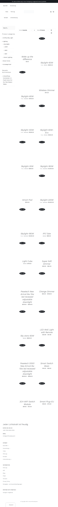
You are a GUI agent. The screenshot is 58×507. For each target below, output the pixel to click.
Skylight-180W (27, 233)
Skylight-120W (27, 130)
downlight (6, 44)
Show (41, 30)
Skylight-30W (27, 166)
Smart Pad (27, 200)
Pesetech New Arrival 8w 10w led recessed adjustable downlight (27, 296)
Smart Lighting (8, 57)
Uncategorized (7, 64)
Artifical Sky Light (8, 38)
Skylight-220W (46, 200)
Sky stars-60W (27, 336)
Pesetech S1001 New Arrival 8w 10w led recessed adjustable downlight (27, 368)
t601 (6, 54)
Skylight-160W (46, 166)
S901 (6, 50)
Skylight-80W (27, 96)
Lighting (5, 41)
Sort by (23, 30)
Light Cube (27, 261)
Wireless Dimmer (47, 90)
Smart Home (6, 61)
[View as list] (51, 33)
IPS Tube (47, 233)
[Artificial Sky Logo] (29, 10)
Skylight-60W (47, 62)
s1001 (6, 47)
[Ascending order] (34, 30)
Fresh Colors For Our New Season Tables (7, 82)
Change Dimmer (46, 291)
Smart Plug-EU (47, 401)
